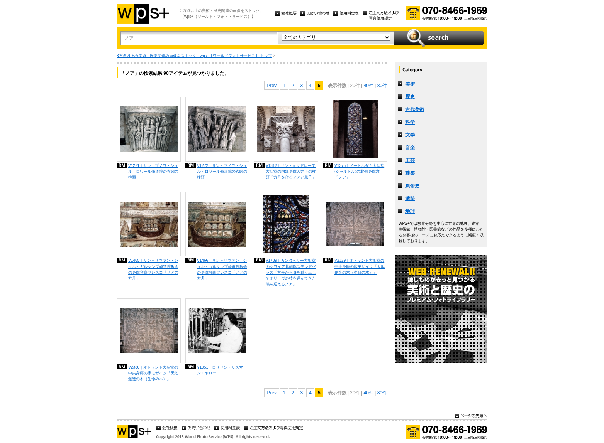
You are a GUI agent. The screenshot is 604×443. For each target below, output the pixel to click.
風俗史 (412, 186)
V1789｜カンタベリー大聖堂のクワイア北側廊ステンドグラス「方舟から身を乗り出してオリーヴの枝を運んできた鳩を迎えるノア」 (291, 272)
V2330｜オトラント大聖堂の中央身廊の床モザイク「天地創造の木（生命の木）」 (153, 373)
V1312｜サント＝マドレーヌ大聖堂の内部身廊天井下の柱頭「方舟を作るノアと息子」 (291, 171)
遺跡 (410, 198)
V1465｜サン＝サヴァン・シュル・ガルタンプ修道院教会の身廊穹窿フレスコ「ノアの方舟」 (153, 269)
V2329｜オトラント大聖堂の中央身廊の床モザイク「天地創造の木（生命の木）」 (359, 266)
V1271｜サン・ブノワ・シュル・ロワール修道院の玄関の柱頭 (153, 171)
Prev (272, 85)
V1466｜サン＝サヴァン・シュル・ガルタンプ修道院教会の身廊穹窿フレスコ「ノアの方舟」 (222, 269)
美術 (410, 84)
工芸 (410, 160)
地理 (410, 211)
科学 (410, 122)
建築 (410, 173)
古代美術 (414, 109)
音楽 (410, 147)
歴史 (410, 96)
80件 (382, 85)
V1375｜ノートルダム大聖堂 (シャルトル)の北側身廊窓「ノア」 (359, 171)
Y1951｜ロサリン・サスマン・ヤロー (220, 370)
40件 (368, 85)
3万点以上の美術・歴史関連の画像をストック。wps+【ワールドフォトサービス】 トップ (194, 56)
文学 (410, 135)
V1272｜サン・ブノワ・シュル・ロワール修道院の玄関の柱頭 (222, 171)
